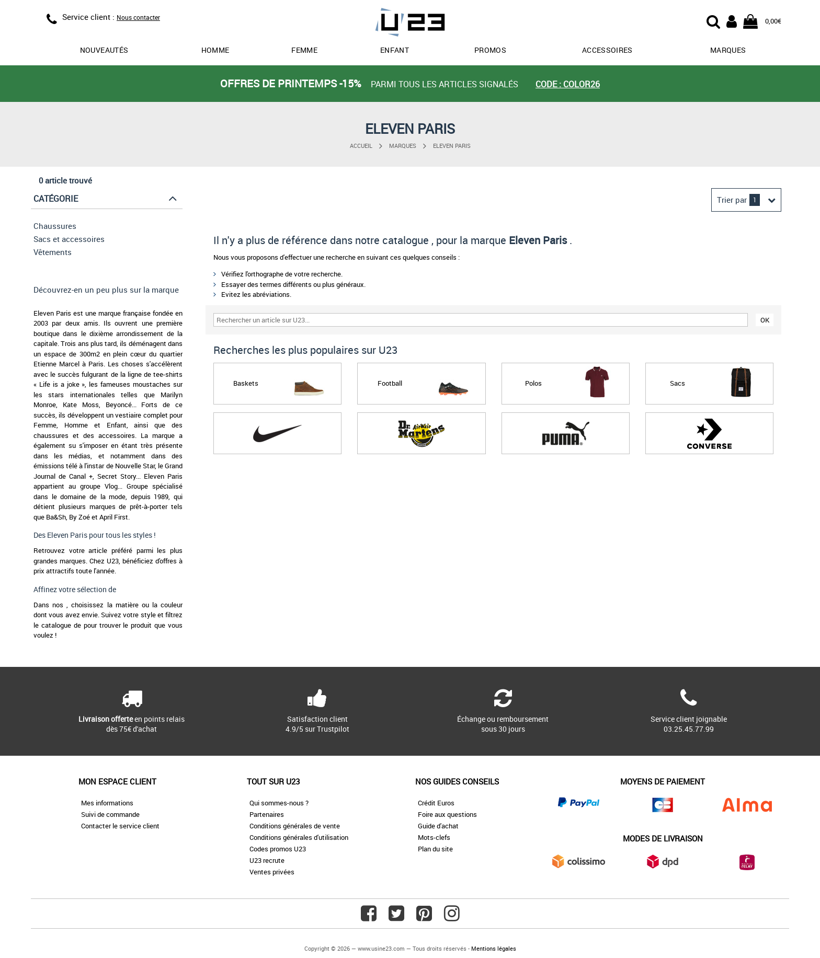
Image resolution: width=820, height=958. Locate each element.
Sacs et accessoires (69, 239)
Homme (215, 50)
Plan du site (435, 848)
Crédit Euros (436, 802)
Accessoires (607, 50)
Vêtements (52, 252)
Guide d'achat (438, 825)
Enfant (394, 50)
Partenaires (266, 814)
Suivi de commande (110, 814)
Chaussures (54, 226)
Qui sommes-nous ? (279, 802)
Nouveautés (104, 50)
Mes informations (107, 802)
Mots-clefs (434, 837)
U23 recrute (266, 860)
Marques (728, 50)
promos (490, 50)
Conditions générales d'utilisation (298, 837)
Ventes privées (271, 871)
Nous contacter (138, 17)
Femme (304, 50)
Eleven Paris (452, 145)
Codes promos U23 (277, 848)
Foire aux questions (447, 814)
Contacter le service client (120, 825)
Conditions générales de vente (294, 825)
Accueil (361, 145)
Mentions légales (493, 948)
